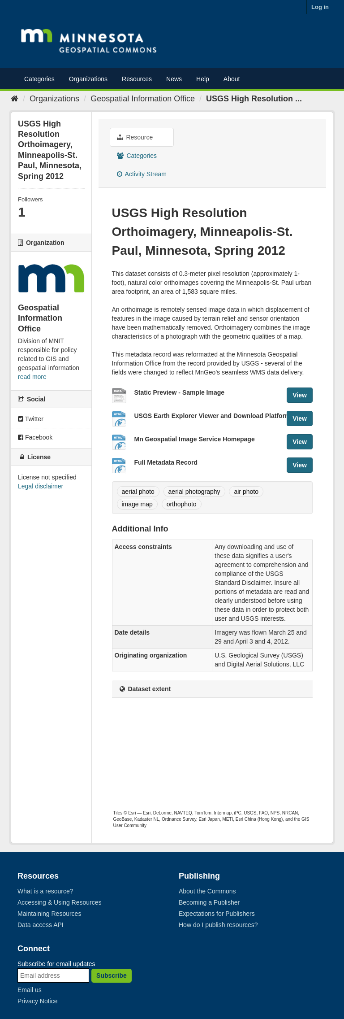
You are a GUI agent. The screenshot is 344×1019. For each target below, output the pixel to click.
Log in (320, 7)
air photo (246, 491)
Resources (137, 79)
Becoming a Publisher (209, 902)
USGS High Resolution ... (254, 98)
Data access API (40, 924)
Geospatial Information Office (142, 98)
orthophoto (182, 504)
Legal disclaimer (40, 486)
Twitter (30, 418)
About (232, 79)
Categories (39, 79)
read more (32, 376)
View (299, 395)
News (174, 79)
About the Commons (207, 891)
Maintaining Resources (49, 913)
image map (137, 504)
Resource (135, 137)
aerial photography (194, 491)
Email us (29, 989)
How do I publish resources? (218, 924)
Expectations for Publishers (217, 913)
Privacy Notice (37, 1001)
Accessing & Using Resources (59, 902)
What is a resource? (45, 891)
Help (202, 79)
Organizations (88, 79)
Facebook (35, 437)
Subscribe (111, 975)
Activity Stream (142, 174)
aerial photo (138, 491)
